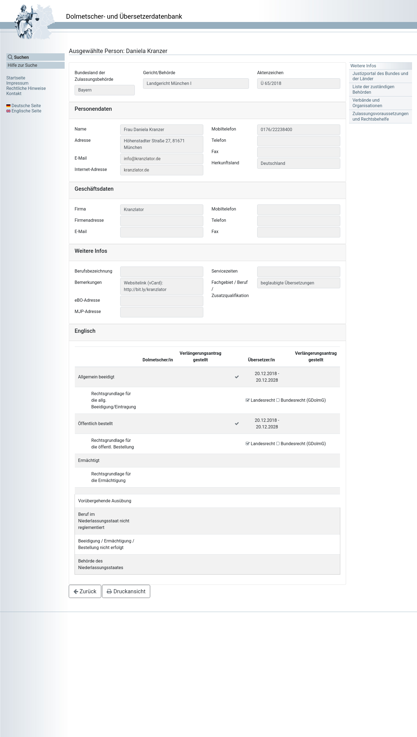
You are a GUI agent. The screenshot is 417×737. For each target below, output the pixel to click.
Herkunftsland (225, 162)
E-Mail (81, 158)
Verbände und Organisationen (367, 103)
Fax (215, 151)
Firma (80, 209)
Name (80, 129)
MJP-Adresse (88, 311)
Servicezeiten (225, 271)
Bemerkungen (88, 282)
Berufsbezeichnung (93, 271)
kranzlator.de (136, 170)
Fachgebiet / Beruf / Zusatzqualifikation (230, 289)
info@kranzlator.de (142, 158)
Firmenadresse (89, 220)
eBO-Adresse (87, 300)
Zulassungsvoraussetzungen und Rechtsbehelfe (380, 116)
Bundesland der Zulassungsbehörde (94, 76)
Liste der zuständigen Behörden (373, 89)
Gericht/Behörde (159, 72)
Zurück (84, 591)
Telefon (219, 140)
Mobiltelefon (224, 129)
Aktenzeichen (270, 72)
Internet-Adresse (91, 169)
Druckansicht (126, 591)
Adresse (82, 140)
